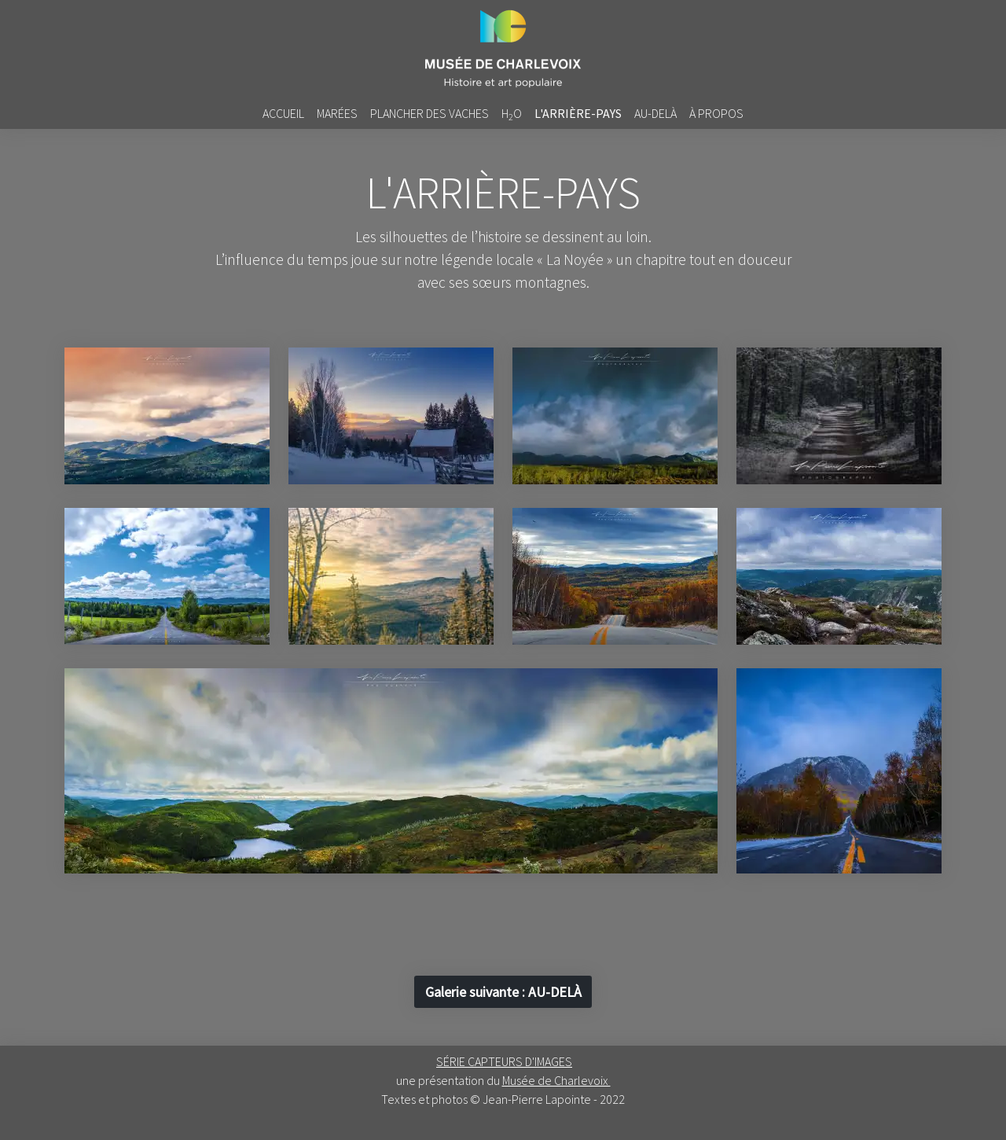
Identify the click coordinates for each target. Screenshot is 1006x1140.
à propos (716, 113)
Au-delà (655, 113)
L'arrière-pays (578, 113)
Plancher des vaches (429, 113)
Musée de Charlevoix (556, 1080)
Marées (337, 113)
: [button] (503, 992)
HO (511, 114)
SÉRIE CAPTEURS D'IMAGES (504, 1061)
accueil (283, 113)
